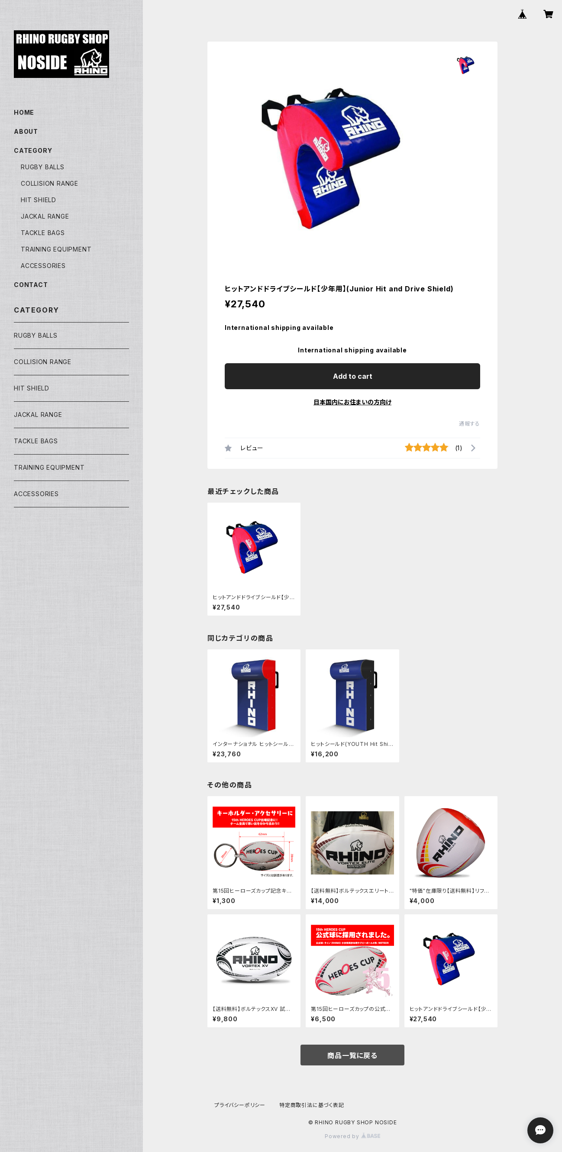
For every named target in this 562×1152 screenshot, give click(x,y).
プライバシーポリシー (239, 1105)
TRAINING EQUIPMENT (56, 249)
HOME (24, 112)
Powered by (352, 1136)
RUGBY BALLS (43, 167)
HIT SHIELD (38, 199)
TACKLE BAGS (43, 232)
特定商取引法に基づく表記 (311, 1105)
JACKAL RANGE (45, 216)
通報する (469, 423)
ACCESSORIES (43, 265)
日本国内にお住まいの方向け (352, 402)
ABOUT (26, 131)
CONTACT (31, 284)
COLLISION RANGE (49, 183)
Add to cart (352, 376)
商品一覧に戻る (352, 1055)
